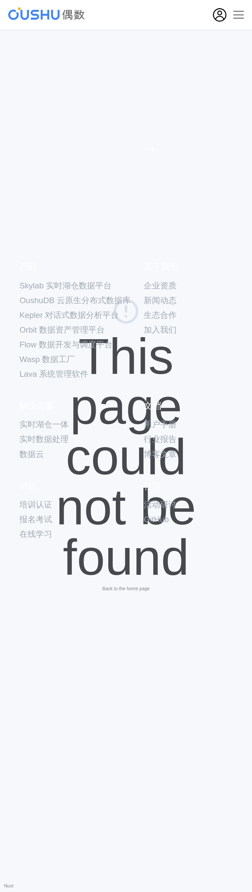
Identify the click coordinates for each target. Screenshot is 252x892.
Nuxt (8, 885)
